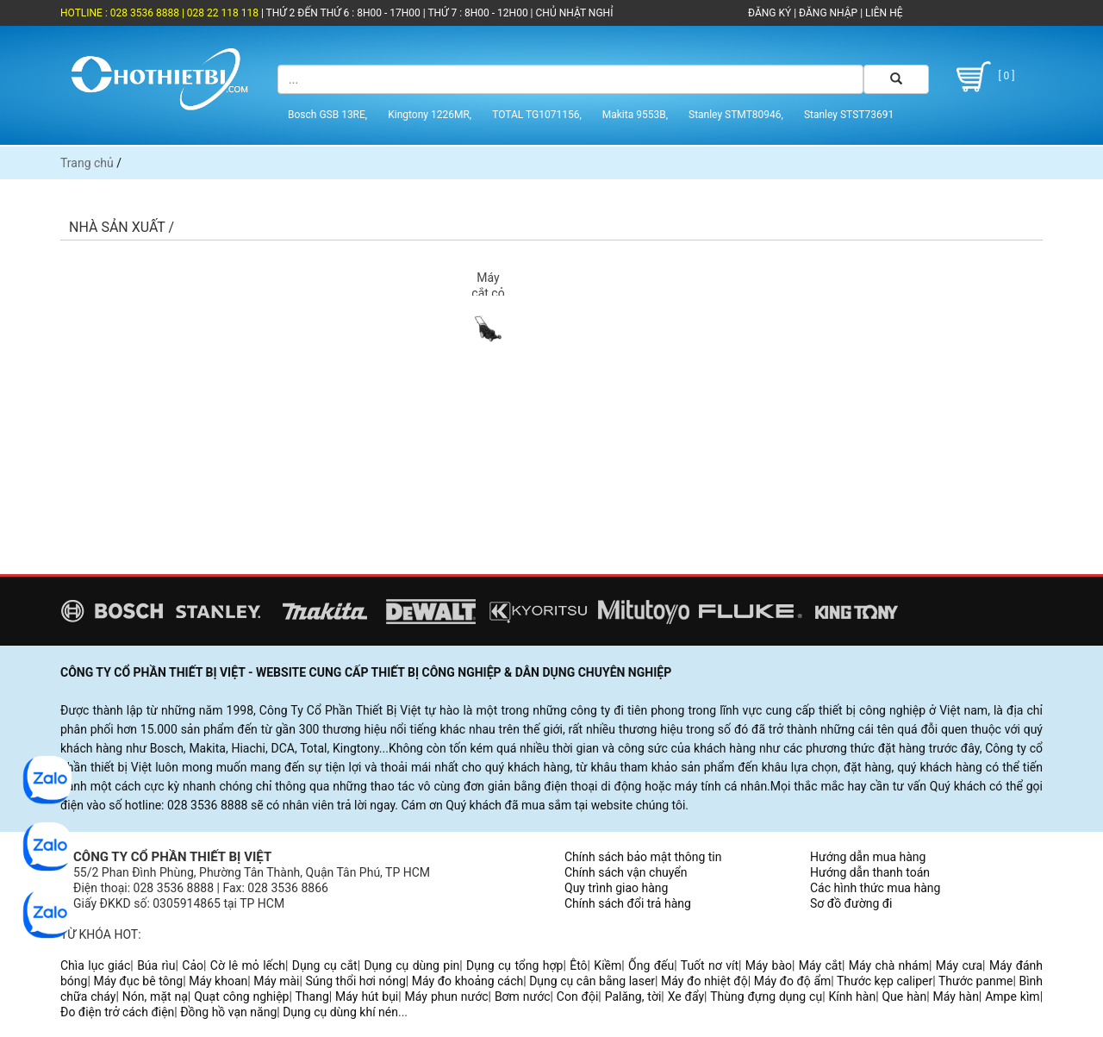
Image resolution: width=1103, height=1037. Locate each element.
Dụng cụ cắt (325, 965)
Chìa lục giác (95, 965)
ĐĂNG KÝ (769, 13)
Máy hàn (956, 996)
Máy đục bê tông (138, 981)
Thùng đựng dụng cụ (766, 996)
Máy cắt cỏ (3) (487, 293)
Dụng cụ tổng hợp (514, 965)
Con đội (578, 996)
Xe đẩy (686, 996)
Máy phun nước (447, 996)
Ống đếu (651, 965)
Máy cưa (959, 965)
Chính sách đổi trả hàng (627, 903)
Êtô (578, 965)
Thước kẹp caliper (884, 981)
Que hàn (904, 996)
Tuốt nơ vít (709, 965)
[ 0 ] (982, 77)
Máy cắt (820, 965)
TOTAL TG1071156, (537, 115)
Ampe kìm (1012, 996)
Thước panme (975, 981)
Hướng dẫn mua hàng (867, 857)
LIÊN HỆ (882, 13)
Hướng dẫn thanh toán (870, 872)
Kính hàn (852, 996)
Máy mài (276, 981)
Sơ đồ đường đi (851, 903)
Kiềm (607, 965)
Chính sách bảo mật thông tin (643, 857)
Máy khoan (218, 981)
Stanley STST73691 (849, 115)
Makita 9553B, (635, 115)
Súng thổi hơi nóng (355, 981)
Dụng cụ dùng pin (411, 965)
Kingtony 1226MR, (429, 115)
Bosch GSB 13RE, (327, 115)
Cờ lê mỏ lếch (247, 965)
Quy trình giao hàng (616, 888)
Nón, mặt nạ (155, 996)
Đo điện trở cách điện (117, 1012)
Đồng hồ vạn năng (228, 1012)
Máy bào (768, 965)
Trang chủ (87, 163)
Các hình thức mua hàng (875, 888)
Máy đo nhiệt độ (704, 981)
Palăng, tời (633, 996)
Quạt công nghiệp (241, 996)
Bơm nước (523, 996)
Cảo (192, 965)
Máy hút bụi (366, 996)
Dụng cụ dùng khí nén (340, 1012)
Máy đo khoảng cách (467, 981)
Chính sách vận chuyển (626, 872)
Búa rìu (156, 965)
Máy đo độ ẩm (793, 981)
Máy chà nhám (889, 965)
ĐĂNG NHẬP (828, 13)
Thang (312, 996)
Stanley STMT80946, (736, 115)
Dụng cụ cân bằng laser (592, 981)
